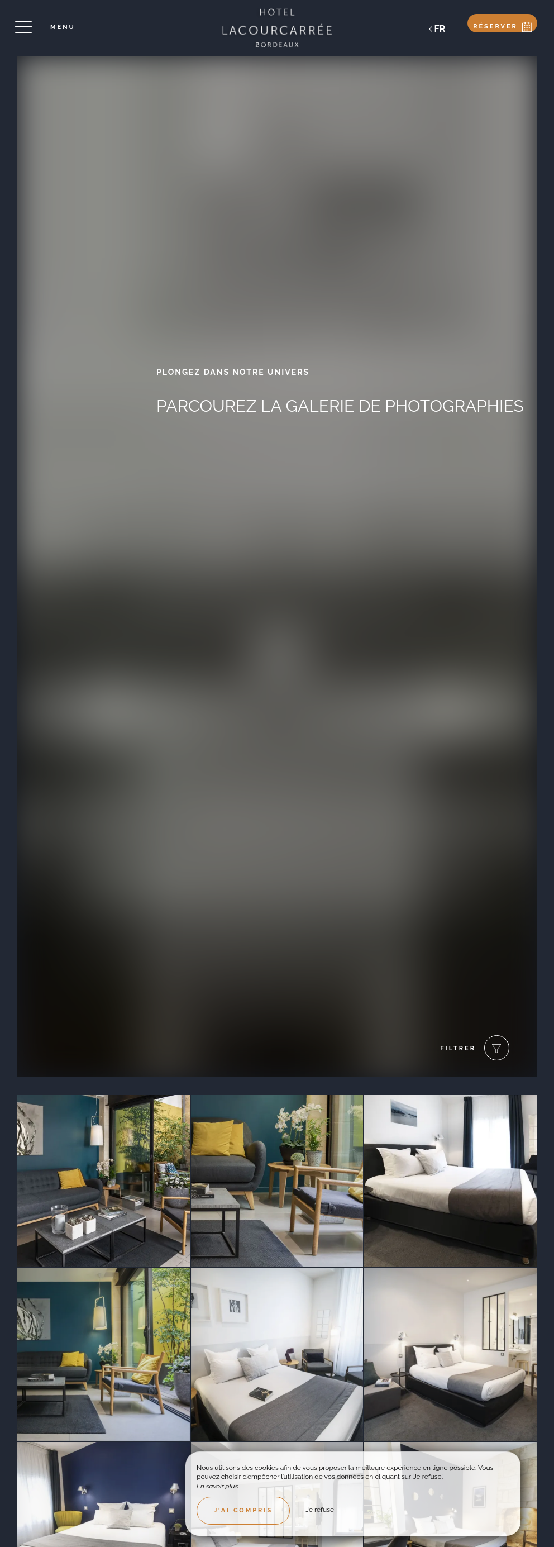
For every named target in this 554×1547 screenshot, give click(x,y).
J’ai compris (243, 1510)
